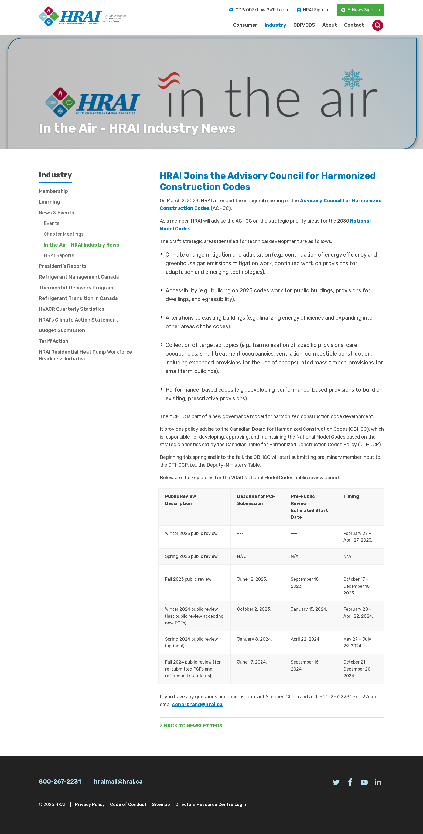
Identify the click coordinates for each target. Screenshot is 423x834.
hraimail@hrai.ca (118, 781)
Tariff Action (53, 341)
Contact (354, 25)
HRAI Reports (59, 255)
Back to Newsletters (193, 726)
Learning (49, 202)
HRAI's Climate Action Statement (78, 320)
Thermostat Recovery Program (76, 288)
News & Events (56, 213)
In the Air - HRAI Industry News (82, 245)
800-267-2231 (60, 781)
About (329, 25)
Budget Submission (62, 330)
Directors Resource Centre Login (210, 804)
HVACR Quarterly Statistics (71, 309)
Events (51, 223)
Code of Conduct (128, 804)
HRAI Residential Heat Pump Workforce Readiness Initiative (85, 355)
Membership (53, 191)
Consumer (245, 25)
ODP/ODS (304, 25)
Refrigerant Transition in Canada (78, 298)
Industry (275, 25)
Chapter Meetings (64, 234)
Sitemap (161, 804)
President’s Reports (63, 266)
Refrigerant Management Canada (79, 277)
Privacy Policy (90, 804)
